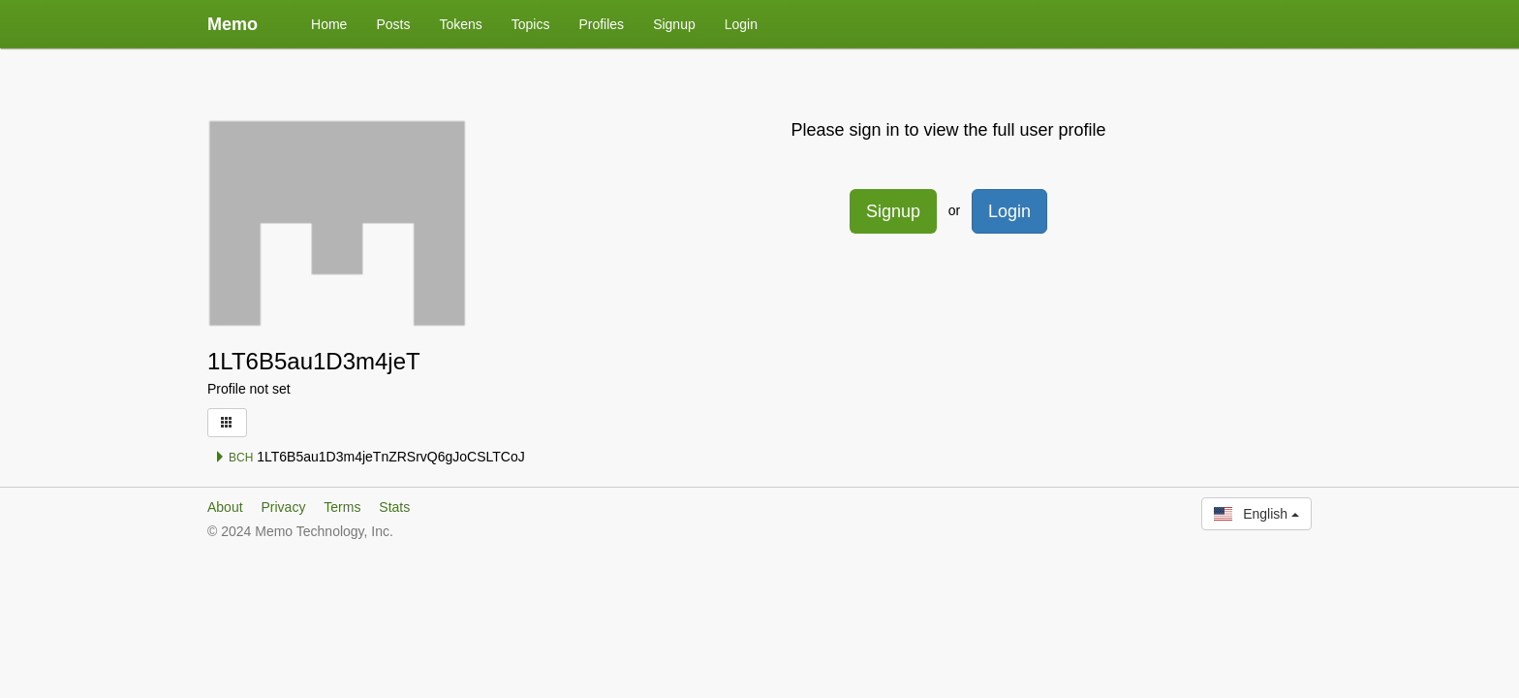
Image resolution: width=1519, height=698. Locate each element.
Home (329, 24)
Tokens (460, 24)
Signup (674, 24)
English (1256, 514)
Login (741, 24)
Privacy (283, 507)
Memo (232, 24)
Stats (394, 507)
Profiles (601, 24)
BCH (234, 457)
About (225, 507)
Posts (393, 24)
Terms (342, 507)
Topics (531, 24)
